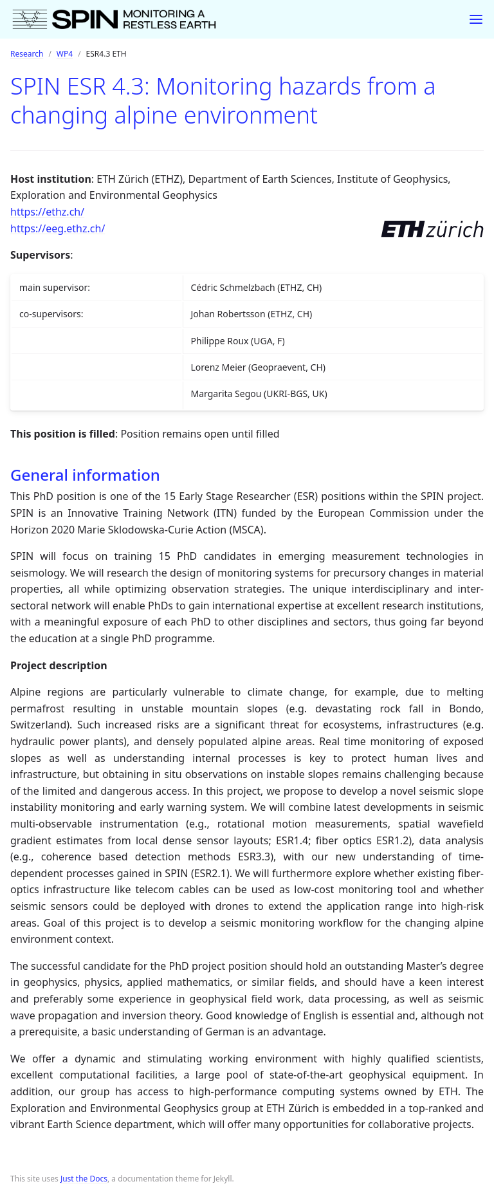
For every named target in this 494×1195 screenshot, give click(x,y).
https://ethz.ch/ (47, 212)
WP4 (65, 53)
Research (26, 53)
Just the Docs (83, 1178)
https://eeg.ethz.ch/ (57, 228)
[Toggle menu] (476, 19)
